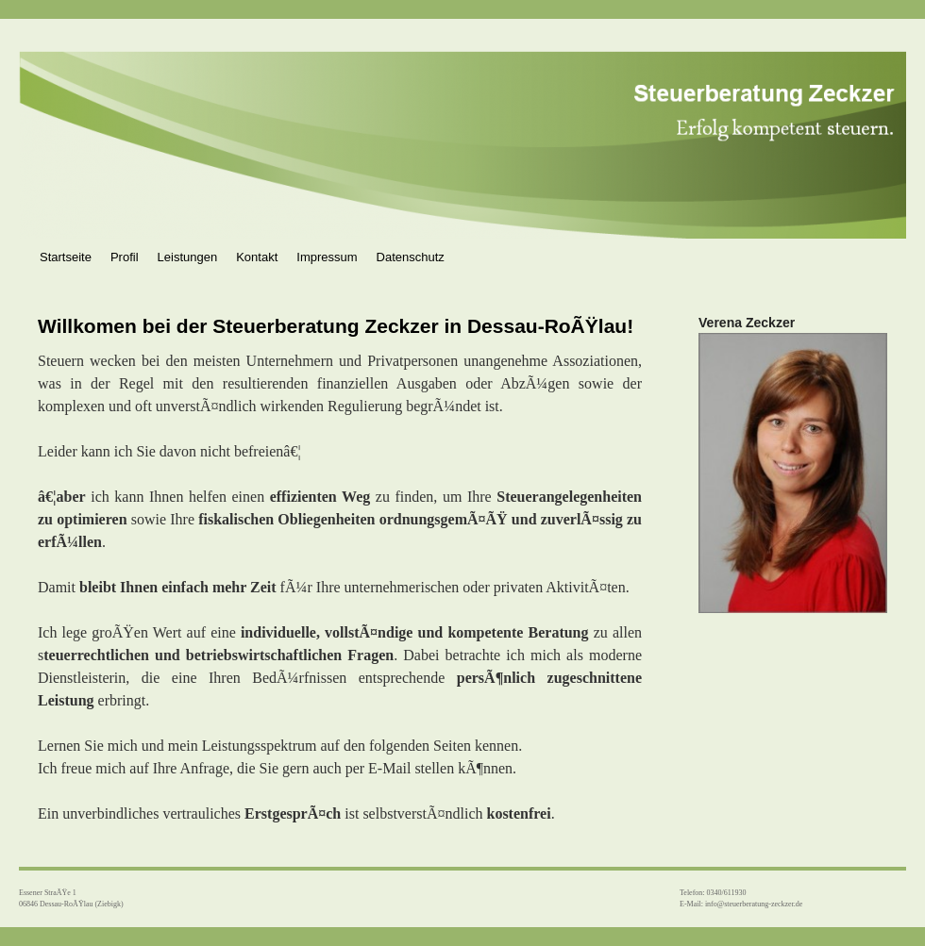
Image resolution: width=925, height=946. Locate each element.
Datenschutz (411, 257)
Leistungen (188, 257)
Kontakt (257, 257)
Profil (124, 257)
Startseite (66, 257)
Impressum (326, 257)
